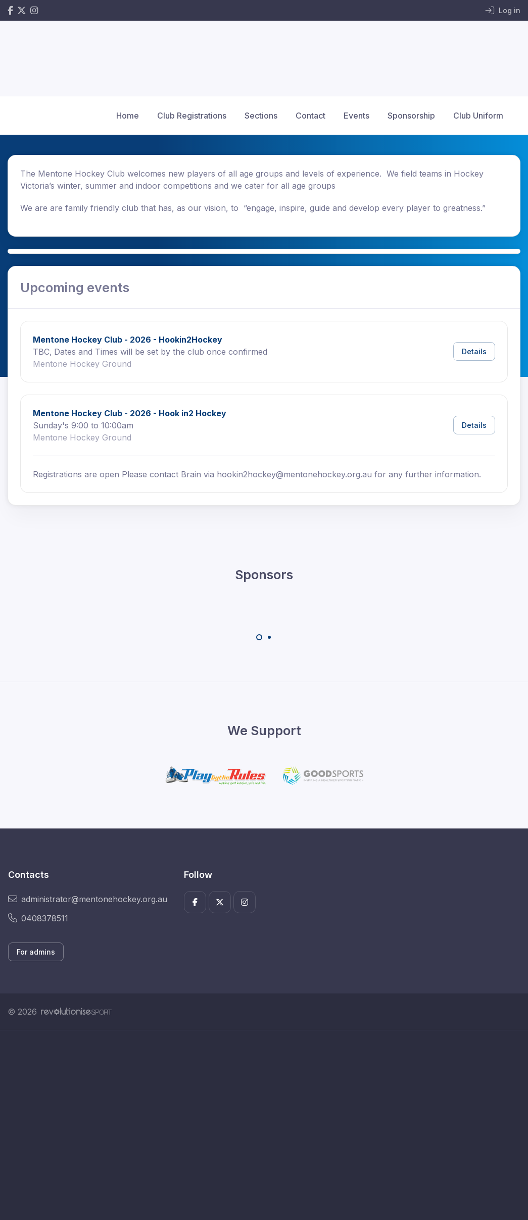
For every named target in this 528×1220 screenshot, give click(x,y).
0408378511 (38, 918)
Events (356, 115)
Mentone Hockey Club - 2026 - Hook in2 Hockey (129, 413)
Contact (310, 115)
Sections (261, 115)
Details (474, 351)
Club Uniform (478, 115)
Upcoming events (74, 287)
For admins (36, 952)
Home (127, 115)
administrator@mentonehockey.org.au (87, 899)
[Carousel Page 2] (269, 637)
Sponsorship (411, 115)
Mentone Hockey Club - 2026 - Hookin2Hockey (127, 340)
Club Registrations (191, 115)
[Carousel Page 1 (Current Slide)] (259, 637)
